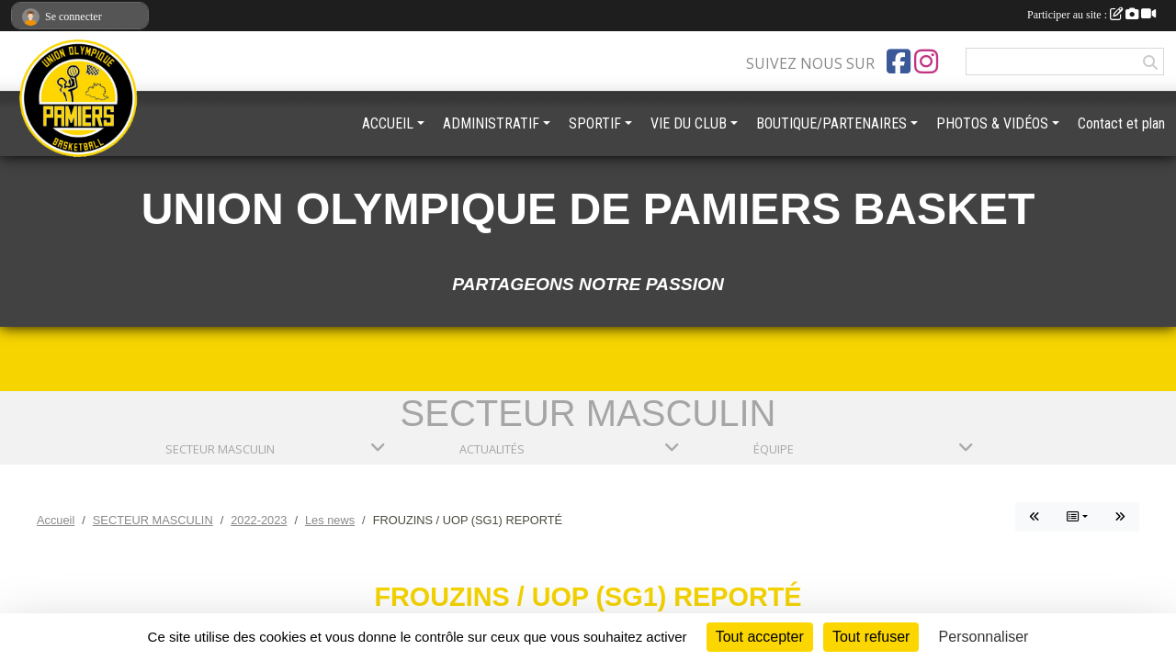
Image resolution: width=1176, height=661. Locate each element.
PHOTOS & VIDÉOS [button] (992, 123)
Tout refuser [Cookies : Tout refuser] (871, 636)
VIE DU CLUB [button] (688, 123)
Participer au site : (1091, 14)
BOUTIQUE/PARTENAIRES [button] (831, 123)
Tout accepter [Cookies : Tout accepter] (760, 636)
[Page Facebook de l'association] (898, 61)
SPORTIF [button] (595, 123)
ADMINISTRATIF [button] (491, 123)
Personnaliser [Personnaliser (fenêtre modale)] (984, 636)
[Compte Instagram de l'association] (926, 61)
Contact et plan (1121, 123)
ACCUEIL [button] (387, 123)
